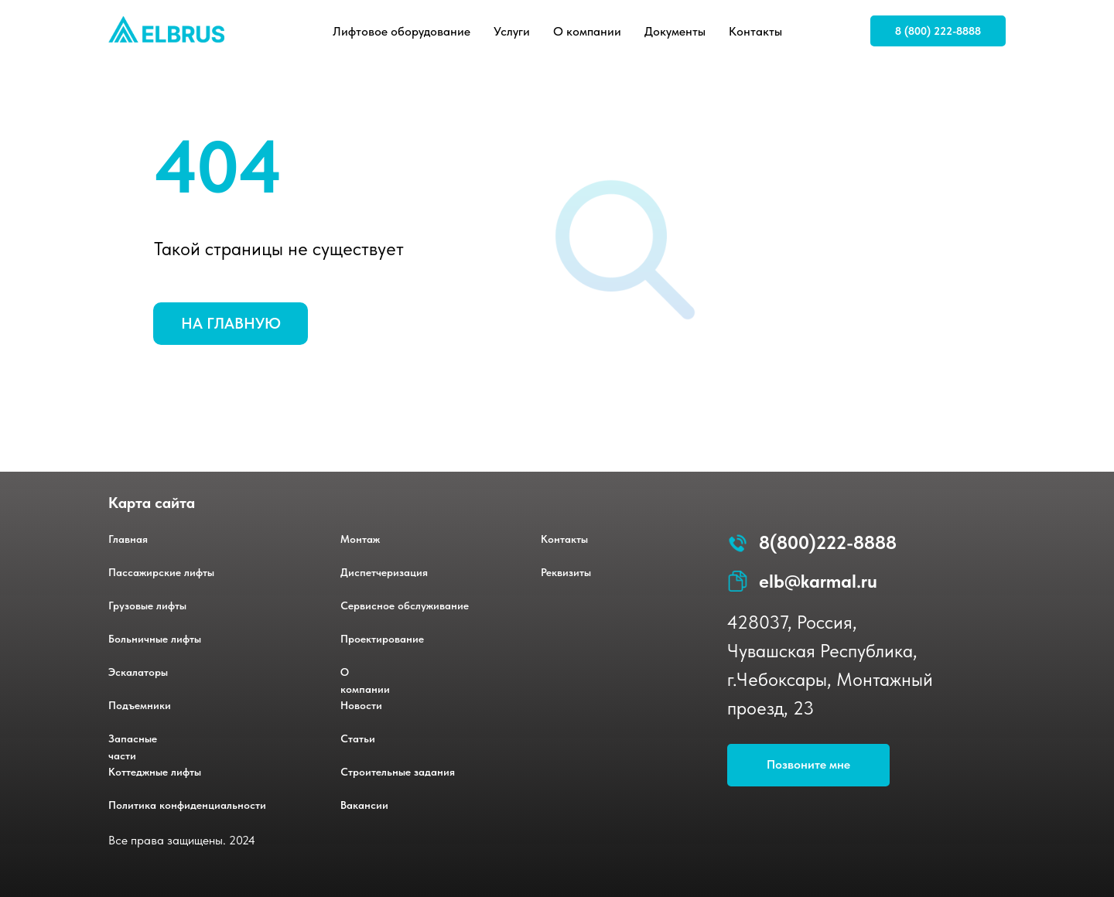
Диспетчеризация (384, 572)
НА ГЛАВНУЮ (231, 323)
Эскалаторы (138, 672)
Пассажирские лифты (161, 572)
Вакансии (364, 805)
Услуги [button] (512, 31)
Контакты (755, 31)
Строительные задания (397, 772)
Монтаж (360, 539)
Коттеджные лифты (154, 772)
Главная (128, 539)
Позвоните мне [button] (808, 764)
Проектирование (382, 639)
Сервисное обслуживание (404, 605)
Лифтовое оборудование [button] (401, 31)
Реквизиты (566, 572)
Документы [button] (675, 31)
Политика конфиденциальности (187, 805)
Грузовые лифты (147, 605)
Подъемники (139, 705)
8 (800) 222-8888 (938, 31)
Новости (361, 705)
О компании (365, 680)
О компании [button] (587, 31)
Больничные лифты (154, 639)
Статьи (357, 738)
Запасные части (132, 747)
